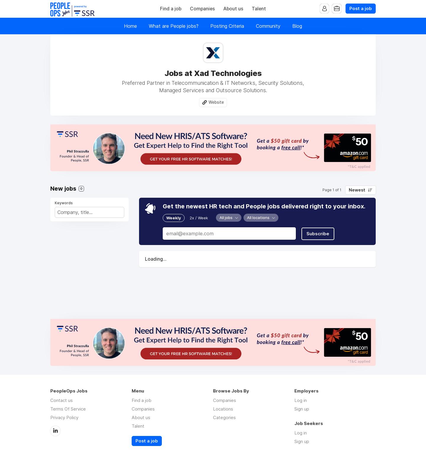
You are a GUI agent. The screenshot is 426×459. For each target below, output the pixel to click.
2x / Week (199, 217)
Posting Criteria (227, 26)
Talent (259, 9)
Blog (297, 26)
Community (268, 26)
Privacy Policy (64, 417)
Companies (202, 9)
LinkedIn (55, 431)
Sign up (301, 409)
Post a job (360, 8)
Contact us (61, 400)
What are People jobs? (174, 26)
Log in (300, 400)
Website (216, 102)
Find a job (170, 9)
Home (130, 26)
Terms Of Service (68, 409)
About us (233, 9)
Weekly (173, 217)
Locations (223, 409)
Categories (224, 417)
